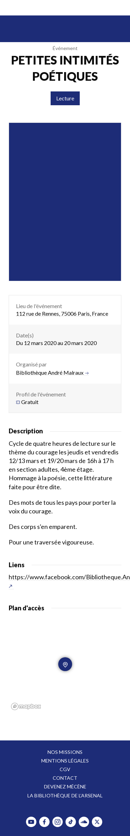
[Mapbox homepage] (26, 706)
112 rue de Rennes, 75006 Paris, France (62, 313)
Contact (65, 778)
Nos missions (65, 752)
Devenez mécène (65, 786)
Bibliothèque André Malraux (52, 372)
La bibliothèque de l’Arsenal (65, 795)
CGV (65, 769)
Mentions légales (65, 761)
